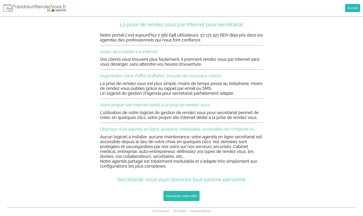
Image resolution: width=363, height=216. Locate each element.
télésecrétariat (201, 211)
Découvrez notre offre (181, 196)
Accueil (352, 8)
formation (180, 211)
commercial (160, 211)
